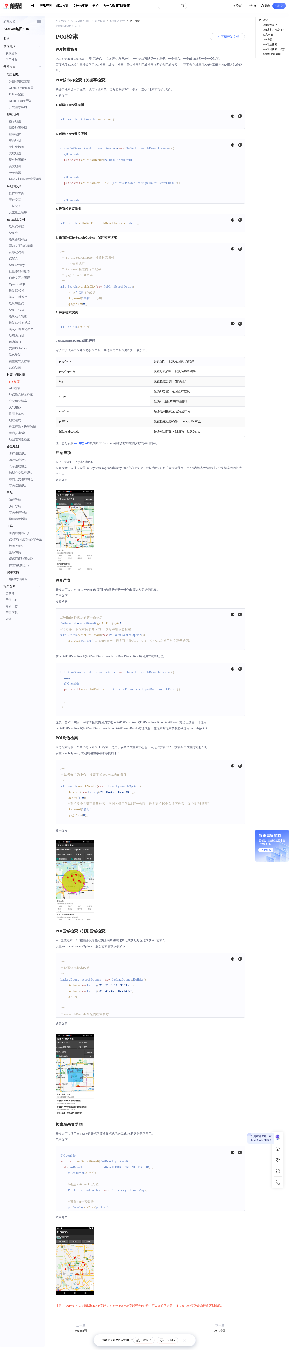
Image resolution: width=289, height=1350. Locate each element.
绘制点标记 (16, 226)
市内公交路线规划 (21, 479)
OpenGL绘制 (17, 284)
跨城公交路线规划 (21, 472)
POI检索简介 (270, 24)
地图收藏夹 (16, 546)
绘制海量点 (16, 303)
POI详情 (267, 39)
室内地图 (15, 140)
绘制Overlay (17, 265)
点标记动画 (16, 252)
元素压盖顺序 (18, 212)
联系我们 (238, 5)
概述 (6, 38)
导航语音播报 (18, 519)
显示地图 (15, 121)
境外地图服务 (18, 159)
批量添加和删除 (19, 271)
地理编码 (15, 420)
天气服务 (15, 407)
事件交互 (15, 199)
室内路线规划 (18, 485)
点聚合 (13, 258)
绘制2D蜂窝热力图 (21, 329)
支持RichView (18, 348)
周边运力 (15, 342)
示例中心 (12, 599)
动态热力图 (16, 335)
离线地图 (15, 153)
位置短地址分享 (19, 565)
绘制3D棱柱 (17, 290)
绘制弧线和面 (18, 239)
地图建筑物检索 (19, 439)
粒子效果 (15, 172)
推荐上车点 (16, 413)
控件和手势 (16, 193)
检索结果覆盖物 (272, 54)
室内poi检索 (17, 433)
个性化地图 (16, 147)
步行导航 (15, 506)
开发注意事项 (18, 107)
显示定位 (15, 134)
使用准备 (12, 59)
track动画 (15, 367)
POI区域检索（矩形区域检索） (276, 49)
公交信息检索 (18, 401)
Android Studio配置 (21, 88)
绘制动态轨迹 (18, 316)
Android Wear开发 (20, 100)
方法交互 (15, 206)
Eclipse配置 (16, 94)
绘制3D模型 (17, 310)
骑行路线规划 (18, 460)
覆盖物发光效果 (19, 361)
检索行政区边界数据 (22, 426)
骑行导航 (15, 499)
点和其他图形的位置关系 (25, 539)
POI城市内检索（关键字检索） (276, 29)
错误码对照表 (18, 579)
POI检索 (14, 381)
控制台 (252, 5)
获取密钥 (12, 53)
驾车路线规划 (18, 466)
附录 (9, 619)
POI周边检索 (270, 44)
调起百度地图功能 (21, 558)
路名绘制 (15, 354)
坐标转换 (15, 552)
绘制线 (13, 233)
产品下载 (12, 612)
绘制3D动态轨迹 (20, 322)
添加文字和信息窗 (21, 245)
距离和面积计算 (19, 533)
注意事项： (269, 34)
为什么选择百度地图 (116, 6)
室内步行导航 (18, 512)
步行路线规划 (18, 453)
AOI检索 (14, 388)
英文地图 (15, 166)
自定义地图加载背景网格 (25, 179)
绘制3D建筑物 (18, 297)
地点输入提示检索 (21, 394)
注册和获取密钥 (19, 81)
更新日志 (12, 606)
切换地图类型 (18, 127)
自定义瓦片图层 (19, 277)
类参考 (10, 593)
